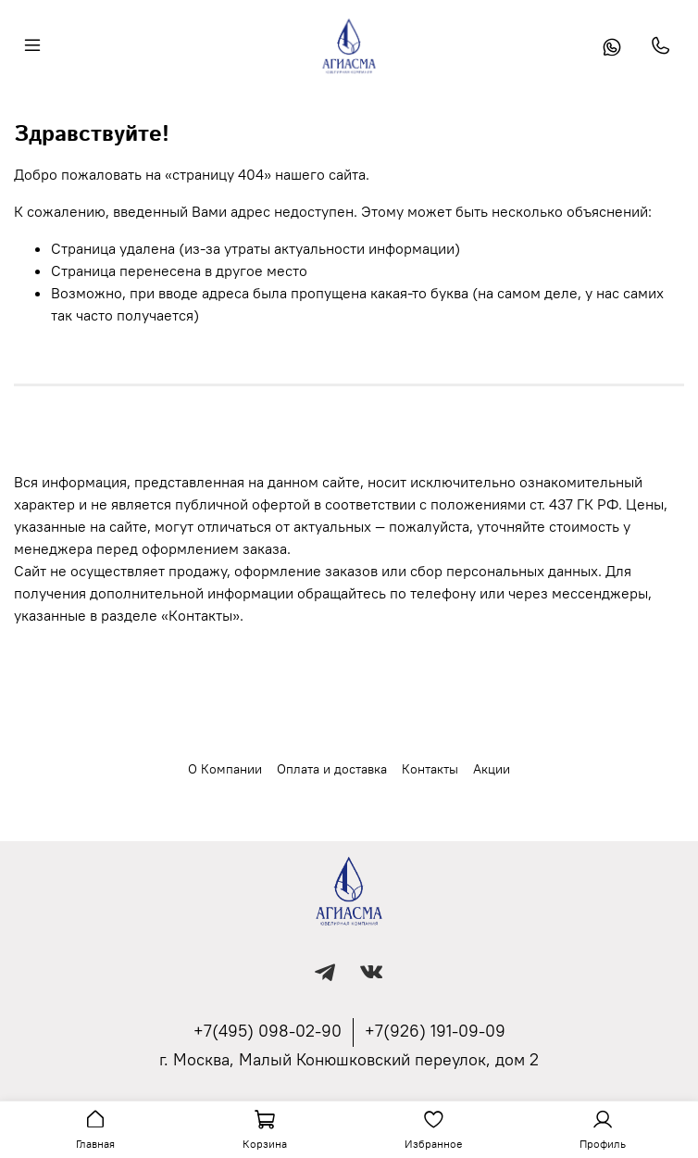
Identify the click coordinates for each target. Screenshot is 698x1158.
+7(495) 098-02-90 (267, 1030)
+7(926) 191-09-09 (435, 1030)
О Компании (225, 769)
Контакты (430, 769)
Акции (491, 769)
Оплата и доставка (332, 769)
